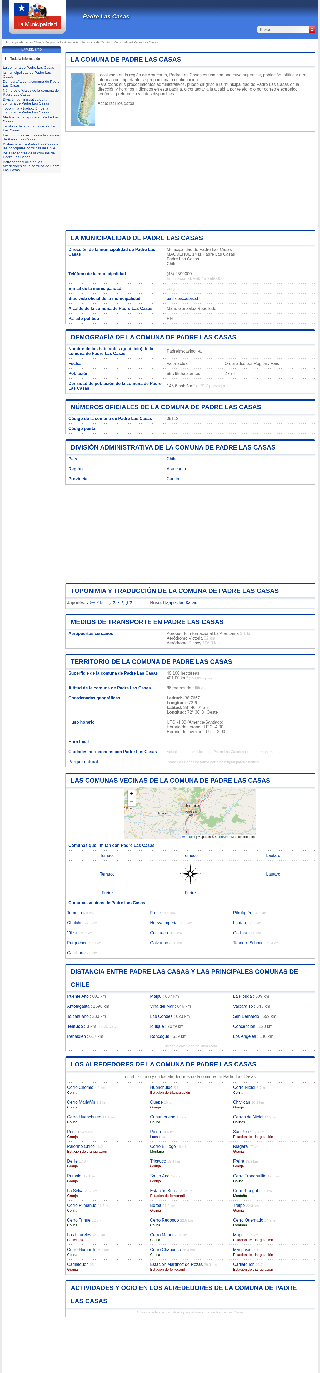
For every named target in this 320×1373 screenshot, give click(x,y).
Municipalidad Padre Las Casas (135, 42)
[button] (132, 794)
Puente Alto (78, 996)
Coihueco (159, 933)
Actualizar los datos (116, 103)
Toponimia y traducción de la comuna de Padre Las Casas (175, 590)
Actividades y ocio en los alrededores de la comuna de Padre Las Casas (31, 166)
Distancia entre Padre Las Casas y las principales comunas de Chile (30, 146)
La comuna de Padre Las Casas (126, 59)
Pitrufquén (242, 913)
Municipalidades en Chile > (25, 42)
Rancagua (159, 1036)
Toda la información (25, 59)
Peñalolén (76, 1036)
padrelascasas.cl (182, 298)
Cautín (173, 479)
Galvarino (159, 943)
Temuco (107, 855)
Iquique (157, 1026)
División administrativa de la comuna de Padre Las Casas (173, 447)
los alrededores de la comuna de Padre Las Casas (163, 1064)
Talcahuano (78, 1016)
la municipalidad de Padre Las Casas (137, 237)
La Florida (242, 996)
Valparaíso (243, 1006)
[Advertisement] (190, 181)
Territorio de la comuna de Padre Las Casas (151, 661)
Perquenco (77, 943)
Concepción (244, 1026)
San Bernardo (246, 1016)
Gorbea (240, 933)
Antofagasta (78, 1006)
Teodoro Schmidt (249, 943)
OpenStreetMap (226, 837)
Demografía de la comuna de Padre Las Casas (153, 337)
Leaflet (188, 837)
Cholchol (75, 923)
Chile (171, 459)
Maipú (156, 996)
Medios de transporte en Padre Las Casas (147, 621)
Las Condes (161, 1016)
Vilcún (72, 933)
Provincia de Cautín (96, 42)
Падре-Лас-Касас (180, 602)
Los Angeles (244, 1036)
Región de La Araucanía (62, 42)
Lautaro (273, 855)
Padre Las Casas (106, 16)
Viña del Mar (162, 1006)
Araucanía (176, 469)
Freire (107, 893)
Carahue (75, 953)
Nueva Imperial (164, 923)
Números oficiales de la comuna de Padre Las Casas (166, 407)
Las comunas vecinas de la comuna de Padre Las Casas (170, 780)
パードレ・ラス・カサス (110, 602)
